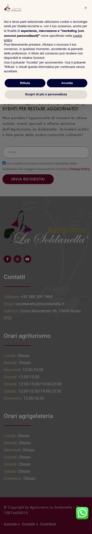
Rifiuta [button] (25, 83)
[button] (86, 8)
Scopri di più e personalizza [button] (46, 94)
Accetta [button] (67, 83)
